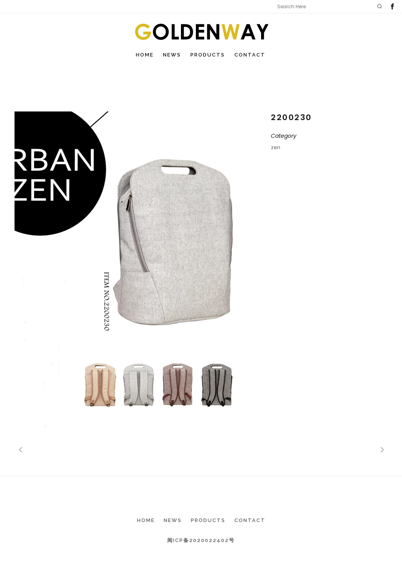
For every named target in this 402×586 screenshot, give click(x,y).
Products (208, 520)
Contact (249, 520)
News (173, 520)
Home (146, 520)
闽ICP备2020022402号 (201, 540)
